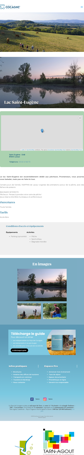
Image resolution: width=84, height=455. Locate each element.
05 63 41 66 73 (24, 162)
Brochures (17, 372)
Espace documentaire (57, 377)
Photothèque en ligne (57, 380)
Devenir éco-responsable (58, 382)
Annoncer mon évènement (59, 372)
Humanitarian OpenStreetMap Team (56, 149)
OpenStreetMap (30, 149)
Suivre (38, 399)
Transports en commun (22, 377)
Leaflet (23, 149)
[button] (80, 117)
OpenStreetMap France (76, 149)
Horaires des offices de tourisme (26, 374)
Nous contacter (19, 382)
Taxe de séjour (55, 374)
